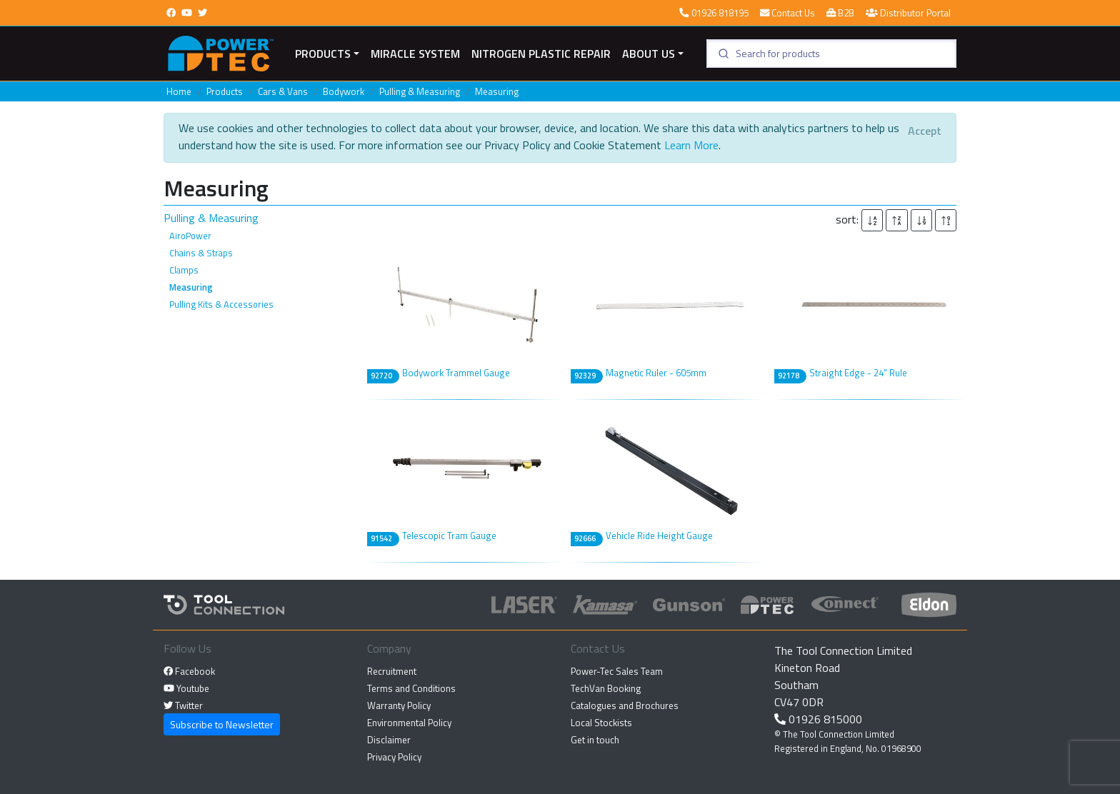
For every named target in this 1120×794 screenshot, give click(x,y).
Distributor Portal (908, 13)
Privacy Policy (394, 757)
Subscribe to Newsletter (222, 724)
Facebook (189, 671)
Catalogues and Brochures (625, 705)
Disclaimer (389, 740)
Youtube (186, 688)
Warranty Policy (399, 705)
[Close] (925, 131)
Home (178, 91)
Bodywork (343, 91)
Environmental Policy (409, 722)
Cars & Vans (283, 91)
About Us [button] (648, 53)
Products (323, 53)
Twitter (183, 705)
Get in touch (595, 740)
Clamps (184, 270)
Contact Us (787, 13)
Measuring (497, 91)
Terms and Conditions (411, 688)
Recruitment (391, 671)
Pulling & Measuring (419, 91)
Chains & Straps (201, 253)
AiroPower (190, 235)
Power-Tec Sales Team (617, 671)
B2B (840, 13)
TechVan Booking (606, 688)
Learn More (691, 145)
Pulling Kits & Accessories (221, 304)
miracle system (415, 53)
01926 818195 (713, 13)
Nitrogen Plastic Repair (541, 53)
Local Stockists (601, 722)
